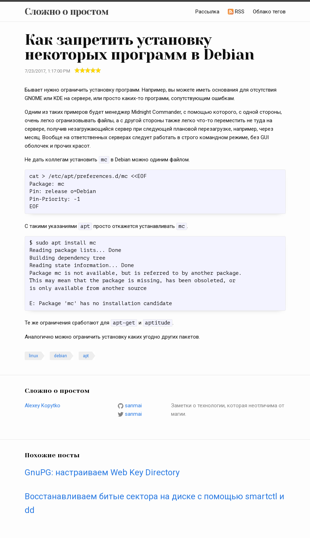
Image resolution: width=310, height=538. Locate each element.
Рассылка (207, 11)
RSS (239, 11)
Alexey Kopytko (42, 405)
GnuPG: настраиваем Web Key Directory (102, 472)
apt (86, 355)
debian (60, 355)
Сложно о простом (67, 11)
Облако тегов (269, 11)
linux (33, 355)
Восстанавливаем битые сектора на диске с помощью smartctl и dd (154, 503)
